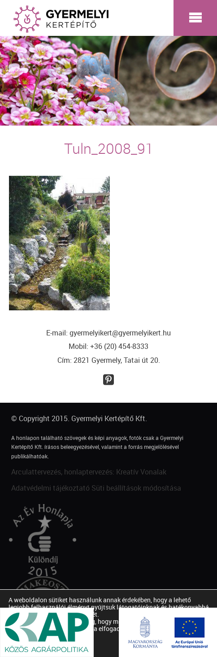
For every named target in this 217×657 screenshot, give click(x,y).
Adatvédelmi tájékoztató (50, 488)
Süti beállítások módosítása (136, 488)
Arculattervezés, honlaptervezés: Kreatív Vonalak (88, 472)
